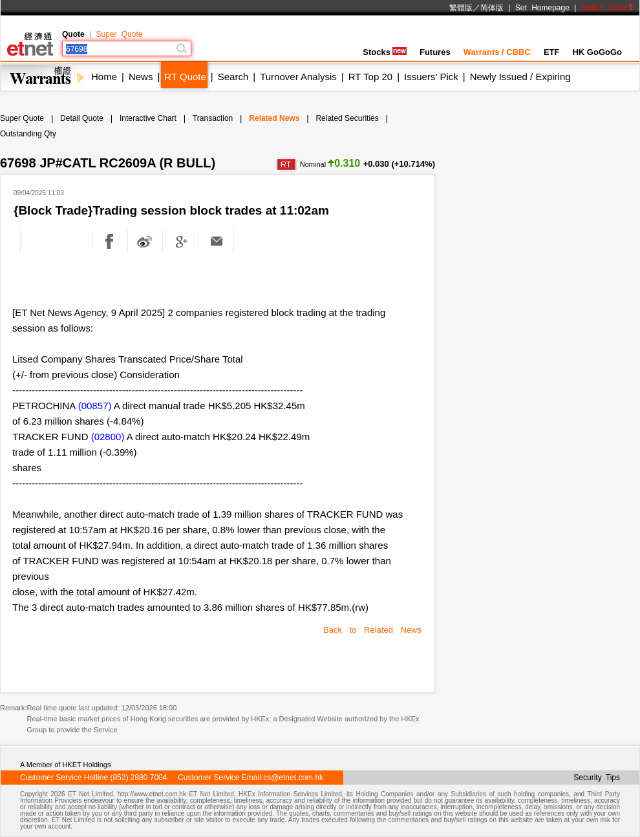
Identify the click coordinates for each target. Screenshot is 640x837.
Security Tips (596, 777)
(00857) (95, 405)
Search (233, 76)
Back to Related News (372, 630)
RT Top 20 (370, 76)
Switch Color (607, 7)
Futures (435, 52)
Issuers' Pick (431, 76)
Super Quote (119, 34)
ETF (552, 52)
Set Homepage (542, 7)
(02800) (108, 436)
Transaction (213, 118)
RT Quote (185, 76)
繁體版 (461, 7)
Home (104, 76)
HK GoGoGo (597, 52)
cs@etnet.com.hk (293, 777)
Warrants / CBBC (497, 52)
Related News (274, 118)
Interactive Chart (148, 118)
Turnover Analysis (298, 76)
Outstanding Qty (28, 133)
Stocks (385, 52)
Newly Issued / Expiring (520, 76)
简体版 (492, 7)
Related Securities (346, 118)
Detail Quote (81, 118)
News (141, 76)
